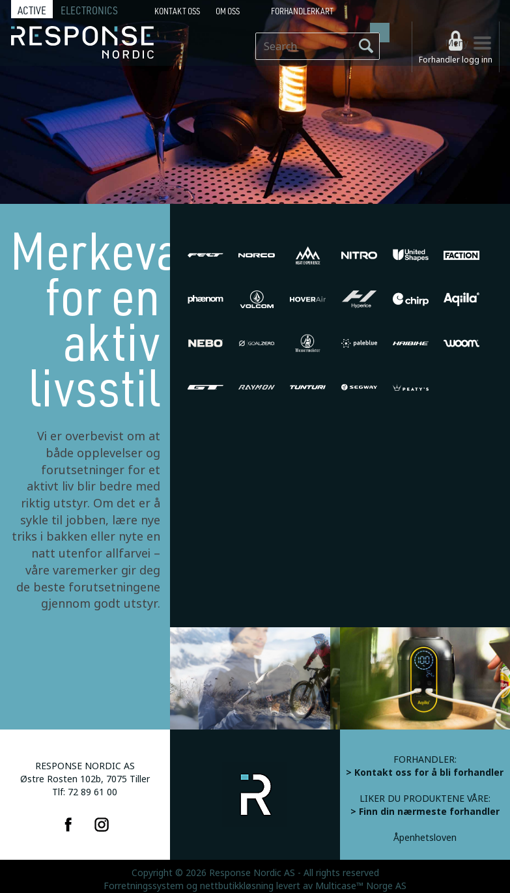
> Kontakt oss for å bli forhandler (424, 772)
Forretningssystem (144, 885)
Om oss (228, 11)
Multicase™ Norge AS (360, 885)
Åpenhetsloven (425, 837)
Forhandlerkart (302, 11)
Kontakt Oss (177, 11)
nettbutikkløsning (237, 885)
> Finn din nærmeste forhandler (425, 811)
